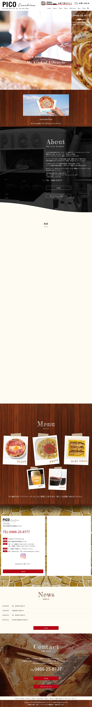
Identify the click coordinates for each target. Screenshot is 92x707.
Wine (84, 8)
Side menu (72, 8)
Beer (79, 8)
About (55, 8)
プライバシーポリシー (70, 698)
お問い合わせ (58, 698)
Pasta (65, 8)
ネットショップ (46, 686)
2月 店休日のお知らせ (18, 615)
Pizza (60, 8)
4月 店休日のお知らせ (18, 606)
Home (49, 8)
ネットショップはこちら (58, 196)
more (59, 188)
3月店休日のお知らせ (18, 610)
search (88, 8)
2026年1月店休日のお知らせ (20, 620)
